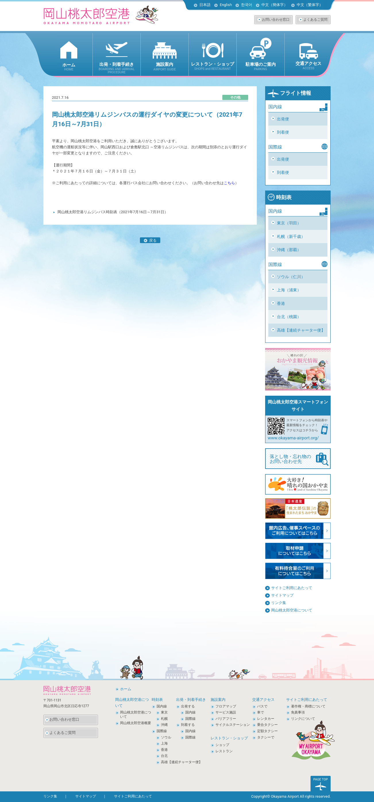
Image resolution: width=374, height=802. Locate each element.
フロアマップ (225, 706)
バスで (262, 706)
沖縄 (164, 725)
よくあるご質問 (315, 20)
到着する (188, 725)
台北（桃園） (289, 316)
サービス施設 (225, 712)
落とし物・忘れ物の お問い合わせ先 (299, 459)
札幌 (164, 719)
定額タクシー (267, 731)
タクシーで (265, 737)
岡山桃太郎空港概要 (135, 723)
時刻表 (279, 197)
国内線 (162, 706)
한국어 (246, 5)
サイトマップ (282, 595)
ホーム (125, 689)
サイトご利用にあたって (291, 588)
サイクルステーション (232, 725)
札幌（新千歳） (291, 236)
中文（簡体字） (274, 5)
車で (260, 712)
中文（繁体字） (310, 5)
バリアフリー (225, 719)
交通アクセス (263, 699)
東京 (164, 712)
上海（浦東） (289, 290)
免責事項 (298, 712)
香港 (281, 303)
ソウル (166, 737)
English (226, 5)
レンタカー (265, 719)
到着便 (283, 132)
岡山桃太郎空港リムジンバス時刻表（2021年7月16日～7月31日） (112, 212)
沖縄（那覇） (289, 249)
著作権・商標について (308, 706)
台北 (164, 756)
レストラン (224, 751)
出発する (188, 706)
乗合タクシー (267, 725)
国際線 (162, 731)
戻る (150, 240)
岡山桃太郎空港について (291, 610)
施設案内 (218, 699)
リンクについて (303, 719)
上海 (164, 743)
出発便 (283, 119)
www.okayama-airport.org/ (293, 438)
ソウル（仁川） (291, 276)
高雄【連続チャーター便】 (301, 330)
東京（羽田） (289, 223)
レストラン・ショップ (229, 738)
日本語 (205, 5)
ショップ (222, 745)
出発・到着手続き (191, 699)
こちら (229, 183)
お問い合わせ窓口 (276, 20)
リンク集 (278, 603)
